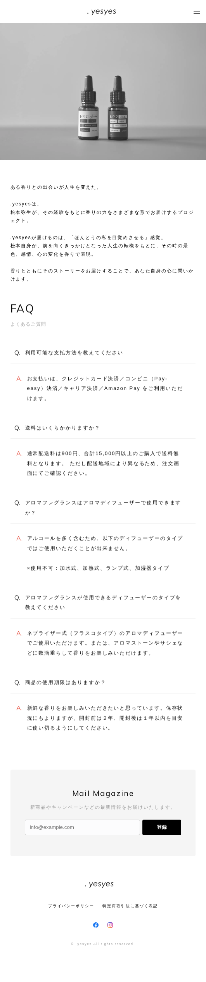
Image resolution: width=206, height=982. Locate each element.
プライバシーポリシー (71, 906)
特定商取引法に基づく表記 (130, 906)
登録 (162, 827)
